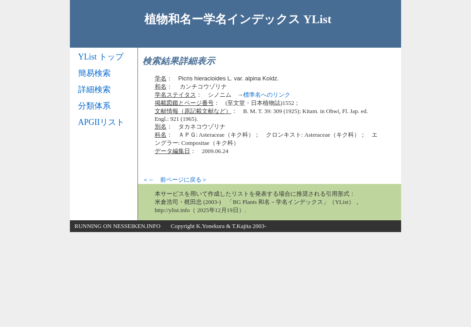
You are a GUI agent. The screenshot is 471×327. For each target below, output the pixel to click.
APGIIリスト (101, 122)
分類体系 (94, 105)
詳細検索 (94, 89)
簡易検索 (94, 73)
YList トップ (100, 56)
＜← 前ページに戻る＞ (174, 179)
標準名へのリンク (266, 94)
